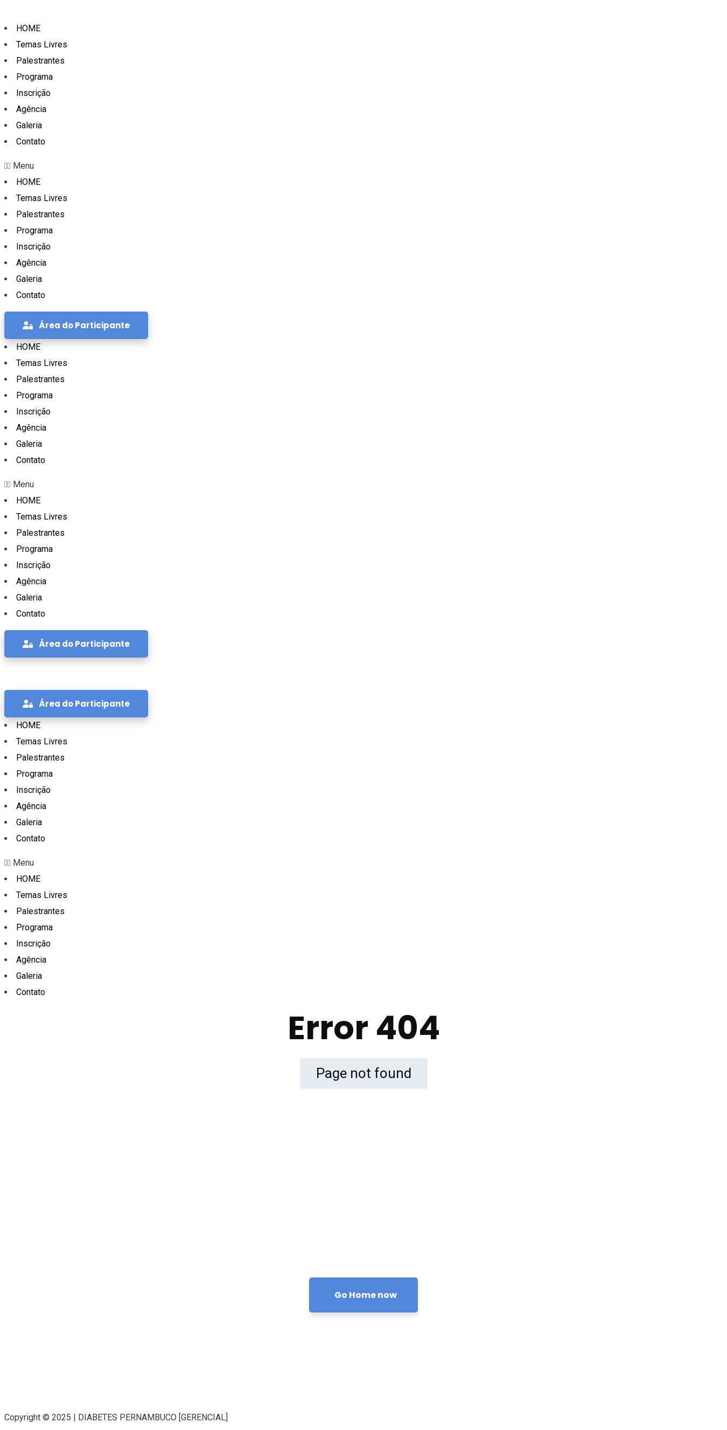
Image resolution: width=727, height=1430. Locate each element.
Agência (31, 109)
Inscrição (33, 93)
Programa (34, 77)
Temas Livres (41, 44)
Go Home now (365, 1295)
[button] (363, 166)
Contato (30, 141)
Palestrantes (40, 61)
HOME (28, 28)
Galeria (29, 125)
